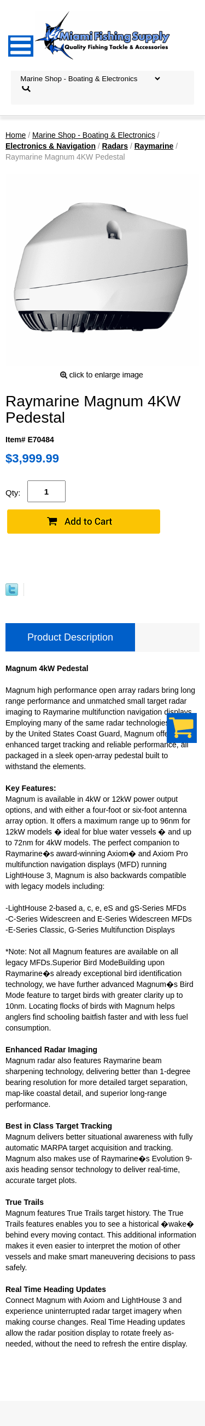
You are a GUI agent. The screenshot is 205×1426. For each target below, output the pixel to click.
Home (15, 135)
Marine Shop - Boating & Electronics (93, 135)
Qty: (13, 492)
